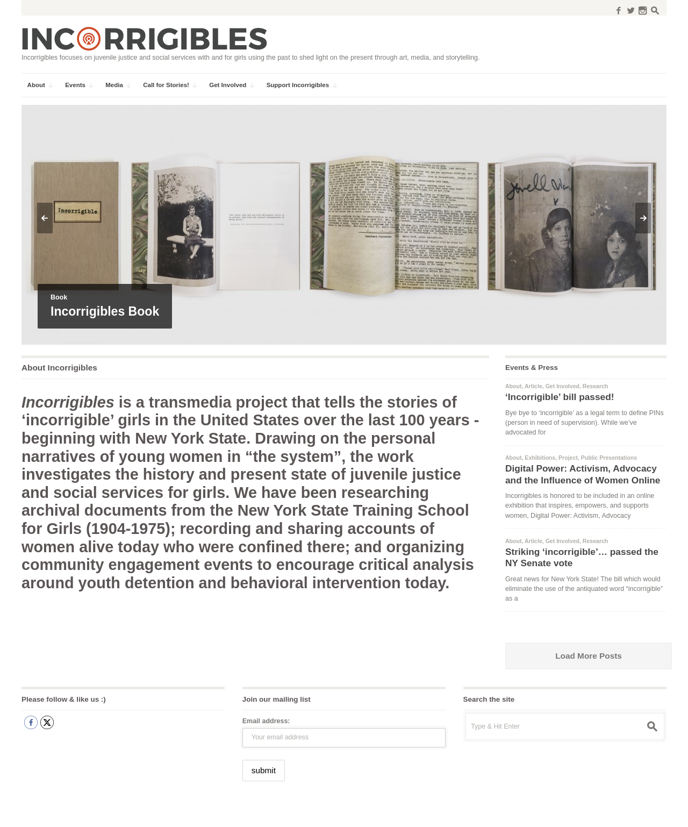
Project (568, 457)
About (513, 386)
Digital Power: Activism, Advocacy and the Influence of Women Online (582, 474)
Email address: (266, 721)
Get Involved (562, 386)
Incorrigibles (47, 811)
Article (533, 386)
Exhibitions (540, 457)
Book (59, 297)
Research (595, 386)
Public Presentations (609, 457)
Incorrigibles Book (105, 311)
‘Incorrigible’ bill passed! (559, 396)
